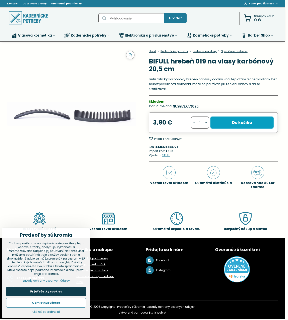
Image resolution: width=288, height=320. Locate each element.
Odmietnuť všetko (46, 303)
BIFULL (166, 155)
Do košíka (242, 122)
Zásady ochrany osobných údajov (171, 307)
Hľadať (175, 18)
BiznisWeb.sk (157, 313)
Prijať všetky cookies (46, 291)
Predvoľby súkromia (131, 307)
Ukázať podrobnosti (46, 312)
